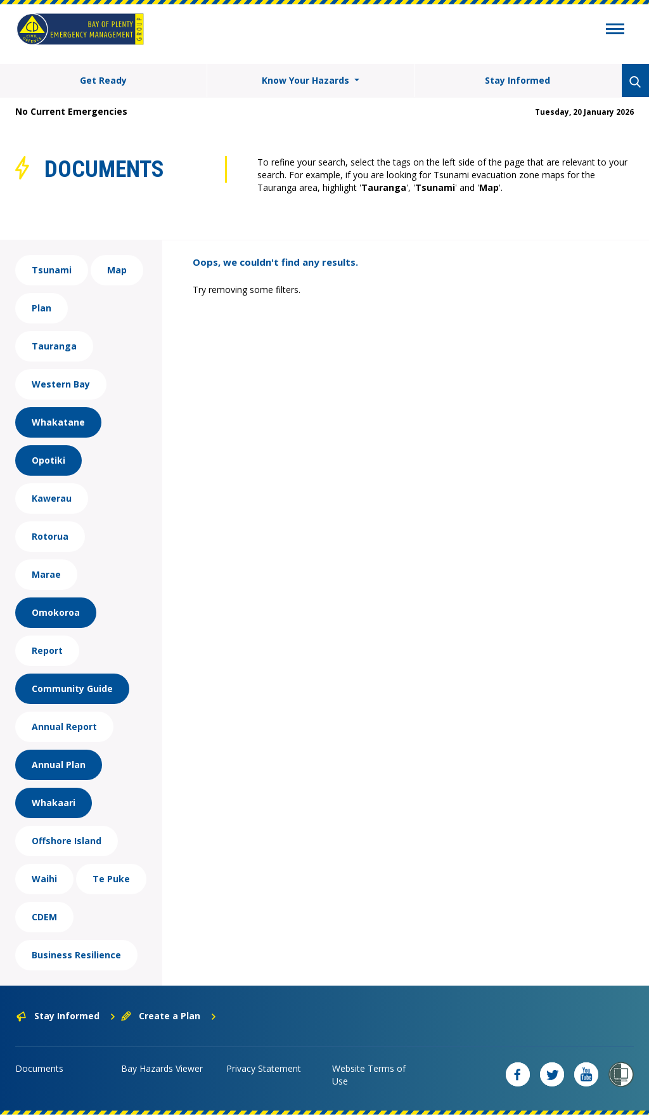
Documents (39, 1068)
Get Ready (103, 80)
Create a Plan (169, 1016)
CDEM (44, 917)
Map (117, 270)
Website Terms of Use (369, 1074)
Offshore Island (66, 841)
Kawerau (52, 498)
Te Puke (111, 879)
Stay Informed (517, 80)
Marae (46, 574)
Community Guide (72, 688)
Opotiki (48, 460)
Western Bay (61, 384)
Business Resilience (76, 955)
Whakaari (53, 803)
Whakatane (58, 422)
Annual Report (64, 727)
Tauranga (54, 346)
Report (47, 650)
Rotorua (50, 536)
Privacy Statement (263, 1068)
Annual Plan (59, 765)
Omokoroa (56, 612)
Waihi (44, 879)
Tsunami (52, 270)
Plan (41, 308)
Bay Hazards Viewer (162, 1068)
